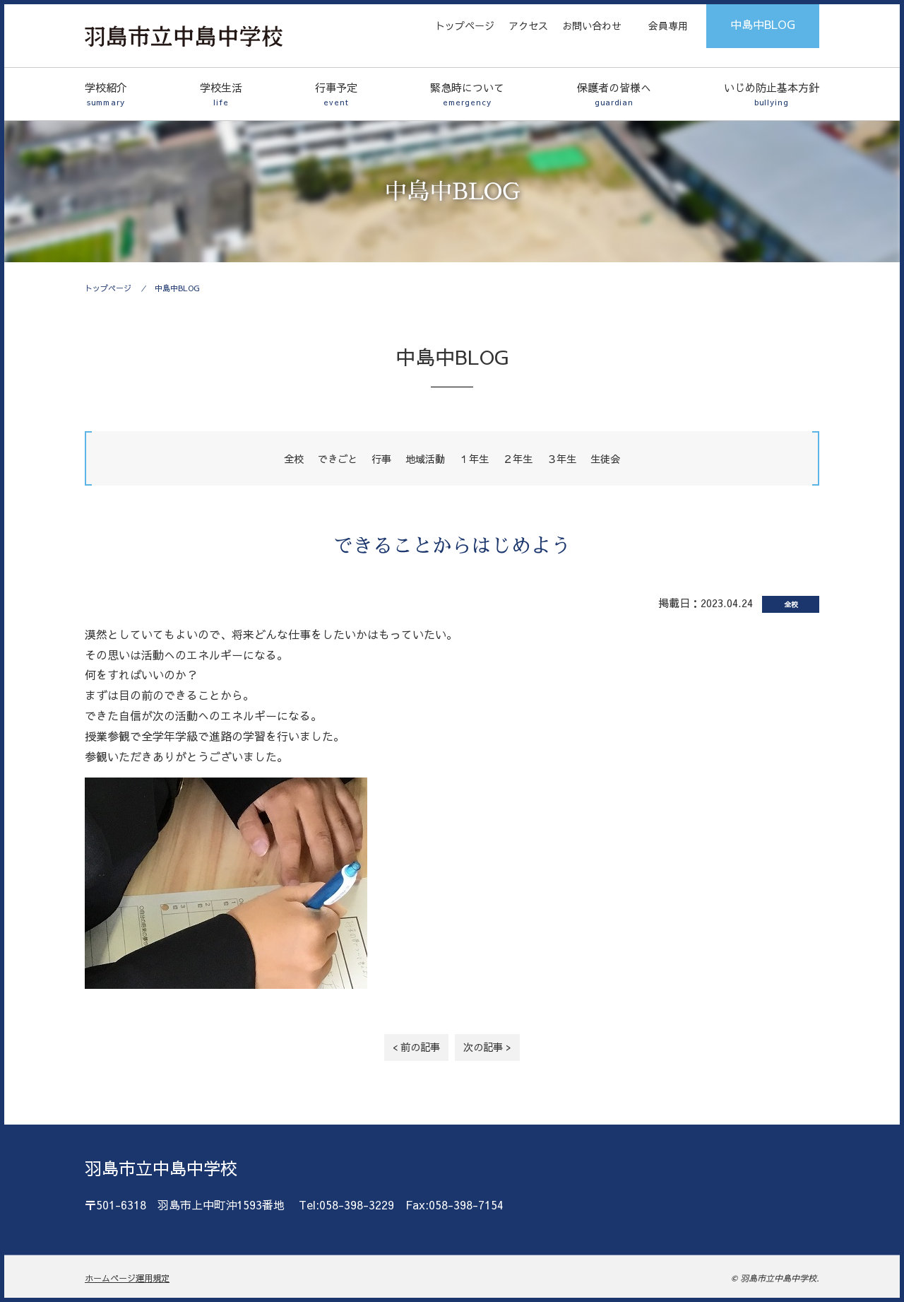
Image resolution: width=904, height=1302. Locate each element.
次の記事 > (487, 1047)
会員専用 (668, 25)
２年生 (518, 459)
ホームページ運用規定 (127, 1278)
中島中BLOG (762, 24)
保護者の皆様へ (614, 94)
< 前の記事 (416, 1047)
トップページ (464, 25)
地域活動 (425, 459)
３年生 (561, 459)
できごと (337, 459)
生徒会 (605, 459)
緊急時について (467, 94)
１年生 (474, 459)
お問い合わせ (592, 25)
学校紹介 (106, 94)
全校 (294, 459)
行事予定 (336, 94)
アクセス (528, 25)
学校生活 (221, 94)
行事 (381, 459)
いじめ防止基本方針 (771, 94)
